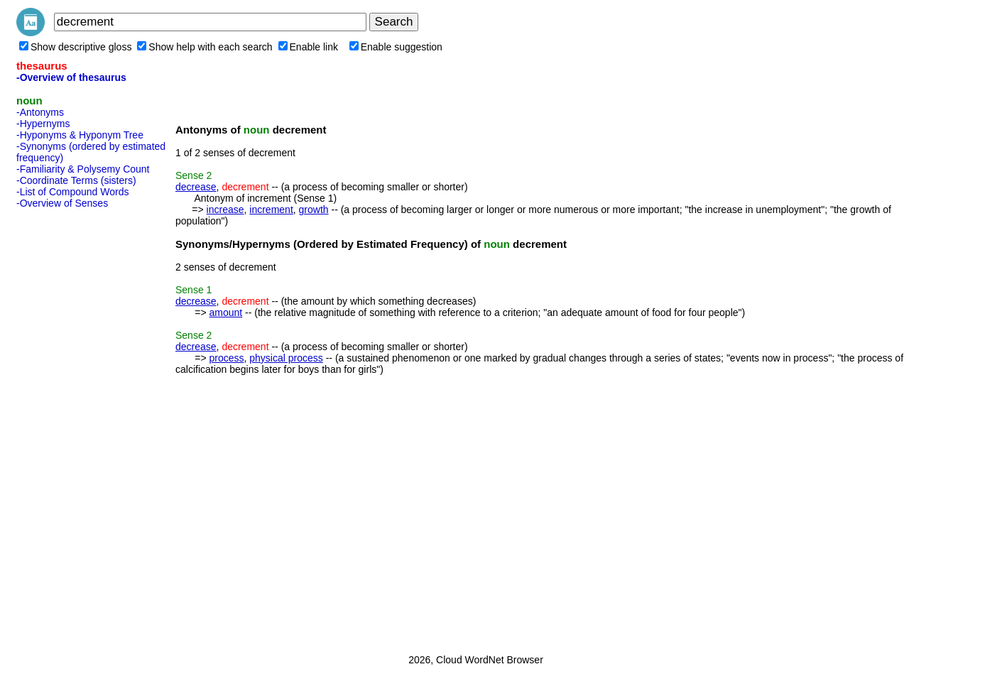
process (226, 358)
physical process (286, 358)
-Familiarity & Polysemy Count (83, 169)
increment (271, 209)
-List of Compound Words (72, 191)
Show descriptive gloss (75, 47)
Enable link (308, 47)
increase (225, 209)
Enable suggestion (395, 47)
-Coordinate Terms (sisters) (76, 180)
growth (314, 209)
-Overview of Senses (62, 203)
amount (225, 312)
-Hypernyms (43, 123)
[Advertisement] (73, 427)
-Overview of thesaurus (71, 77)
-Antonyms (40, 112)
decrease (196, 186)
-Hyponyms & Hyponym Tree (79, 135)
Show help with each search (204, 47)
